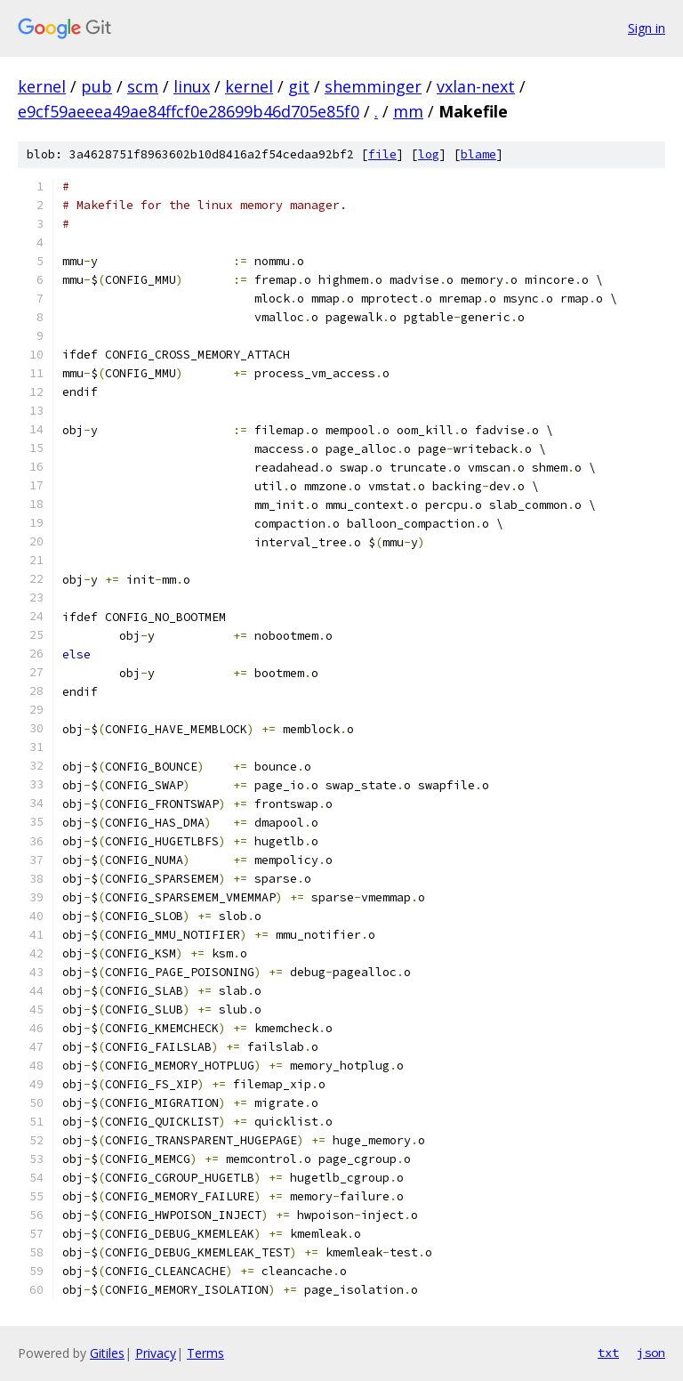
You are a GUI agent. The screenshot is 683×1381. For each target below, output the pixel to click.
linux (191, 86)
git (298, 86)
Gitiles (107, 1353)
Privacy (155, 1353)
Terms (205, 1353)
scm (142, 86)
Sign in (646, 28)
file (382, 154)
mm (408, 111)
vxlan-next (476, 86)
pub (96, 86)
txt (608, 1353)
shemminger (373, 86)
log (428, 154)
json (651, 1353)
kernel (42, 86)
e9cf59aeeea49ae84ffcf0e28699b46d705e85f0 (188, 111)
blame (478, 154)
